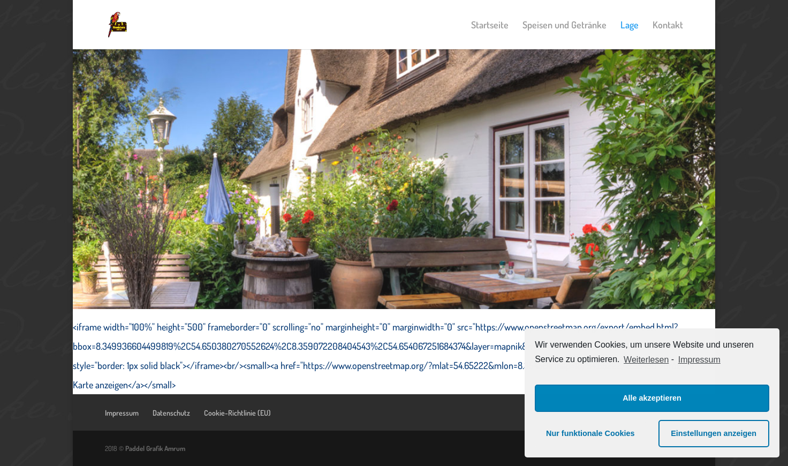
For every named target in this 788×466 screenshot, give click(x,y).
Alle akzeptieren (652, 398)
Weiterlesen (646, 359)
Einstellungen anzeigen (713, 433)
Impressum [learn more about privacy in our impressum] (699, 359)
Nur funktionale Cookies (590, 433)
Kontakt (668, 26)
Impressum (122, 412)
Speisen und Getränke (564, 26)
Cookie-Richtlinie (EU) (237, 412)
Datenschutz (171, 412)
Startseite (490, 26)
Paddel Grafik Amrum (155, 448)
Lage (629, 26)
